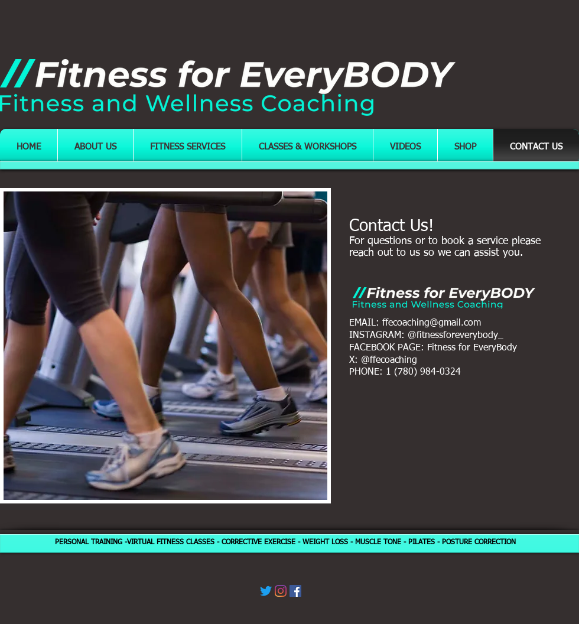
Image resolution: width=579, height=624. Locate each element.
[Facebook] (295, 591)
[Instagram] (281, 591)
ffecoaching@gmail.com (431, 323)
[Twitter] (266, 591)
